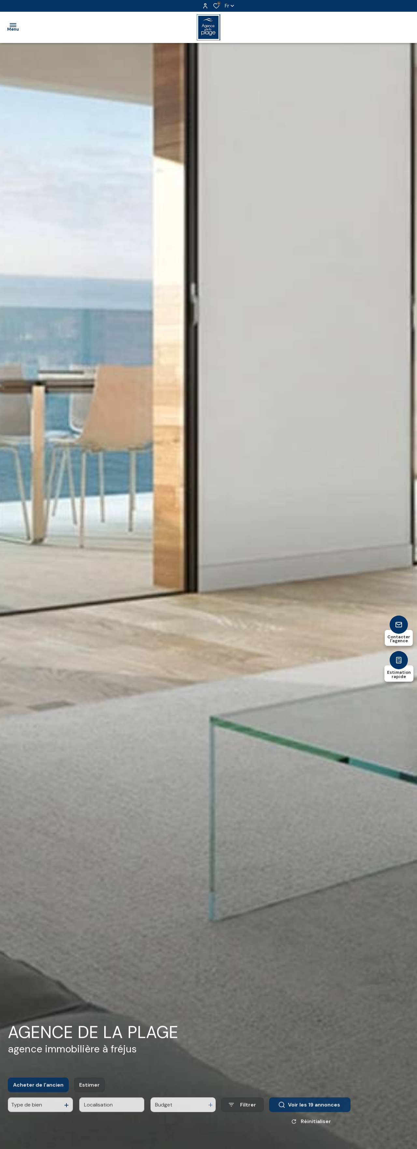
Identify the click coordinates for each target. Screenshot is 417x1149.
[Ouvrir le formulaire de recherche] (242, 1120)
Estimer (89, 1099)
